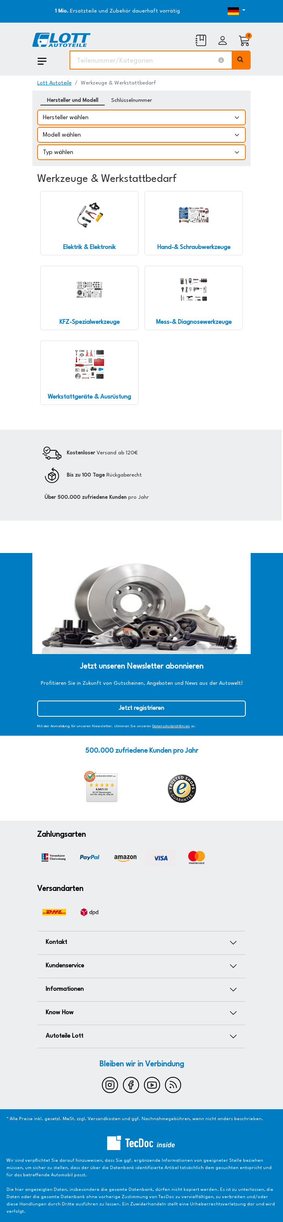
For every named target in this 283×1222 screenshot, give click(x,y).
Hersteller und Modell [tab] (72, 100)
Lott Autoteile (54, 83)
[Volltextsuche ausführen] (241, 60)
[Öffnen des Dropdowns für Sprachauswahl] (218, 11)
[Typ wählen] (141, 152)
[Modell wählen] (141, 135)
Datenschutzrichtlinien (171, 726)
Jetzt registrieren (141, 708)
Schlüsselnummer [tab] (131, 100)
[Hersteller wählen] (141, 117)
